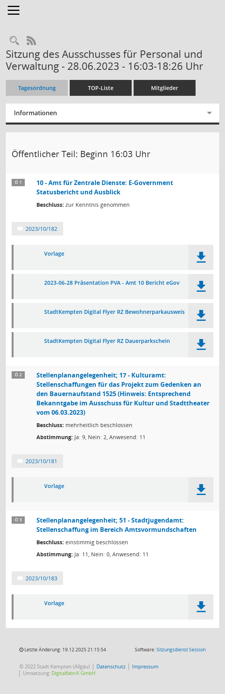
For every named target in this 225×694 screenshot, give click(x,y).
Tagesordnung (37, 88)
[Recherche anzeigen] (14, 41)
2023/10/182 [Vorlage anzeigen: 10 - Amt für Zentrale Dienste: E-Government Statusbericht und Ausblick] (41, 228)
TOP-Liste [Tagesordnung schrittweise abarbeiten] (100, 88)
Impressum (145, 666)
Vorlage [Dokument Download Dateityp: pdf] (54, 254)
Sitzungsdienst (181, 649)
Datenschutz (110, 666)
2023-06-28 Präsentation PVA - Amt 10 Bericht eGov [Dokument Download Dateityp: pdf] (112, 283)
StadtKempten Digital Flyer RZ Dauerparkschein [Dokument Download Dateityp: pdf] (107, 341)
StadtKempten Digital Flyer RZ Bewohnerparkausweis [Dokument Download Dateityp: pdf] (114, 312)
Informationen (35, 113)
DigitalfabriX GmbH (74, 673)
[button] (200, 257)
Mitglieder (164, 88)
